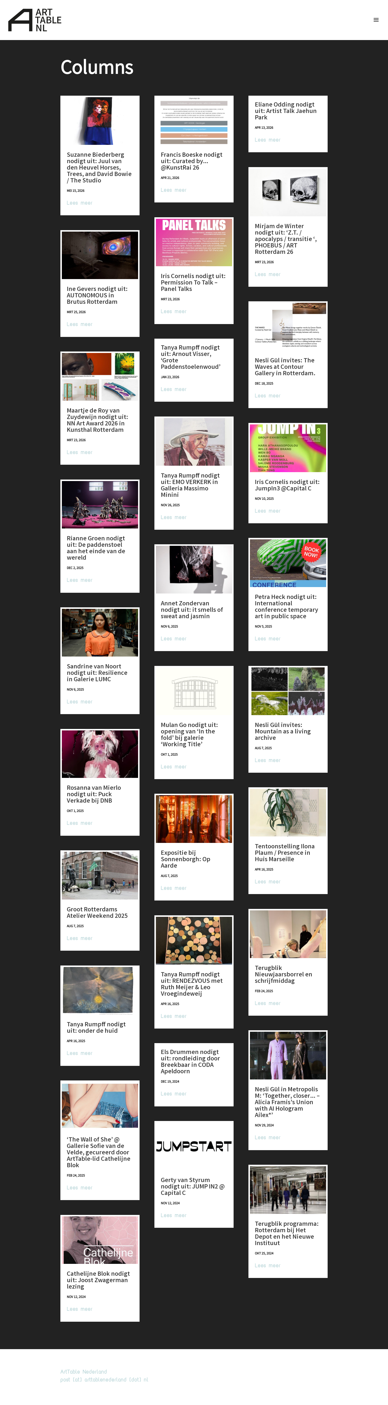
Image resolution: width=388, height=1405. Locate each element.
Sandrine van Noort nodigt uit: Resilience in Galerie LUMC (97, 673)
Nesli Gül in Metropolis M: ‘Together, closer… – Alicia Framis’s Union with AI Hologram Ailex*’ (287, 1102)
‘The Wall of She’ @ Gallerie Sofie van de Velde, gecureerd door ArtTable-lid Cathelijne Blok (98, 1153)
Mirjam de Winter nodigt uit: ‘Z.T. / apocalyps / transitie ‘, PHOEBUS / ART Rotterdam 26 (286, 239)
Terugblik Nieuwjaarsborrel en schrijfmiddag (283, 975)
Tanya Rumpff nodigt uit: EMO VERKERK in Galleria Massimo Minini (190, 486)
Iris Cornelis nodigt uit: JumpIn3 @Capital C (287, 486)
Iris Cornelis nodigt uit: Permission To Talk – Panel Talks (193, 283)
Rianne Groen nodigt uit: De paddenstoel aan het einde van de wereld (96, 548)
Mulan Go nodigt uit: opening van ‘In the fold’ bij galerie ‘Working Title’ (189, 735)
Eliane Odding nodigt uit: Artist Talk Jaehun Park (286, 112)
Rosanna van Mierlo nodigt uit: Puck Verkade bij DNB (94, 795)
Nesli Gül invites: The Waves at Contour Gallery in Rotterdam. (285, 367)
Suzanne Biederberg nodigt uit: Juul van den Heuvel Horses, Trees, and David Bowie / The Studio (99, 168)
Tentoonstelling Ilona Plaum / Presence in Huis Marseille (285, 853)
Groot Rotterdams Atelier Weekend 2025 (97, 913)
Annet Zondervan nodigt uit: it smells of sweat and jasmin (192, 610)
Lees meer (79, 202)
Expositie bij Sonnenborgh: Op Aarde (185, 860)
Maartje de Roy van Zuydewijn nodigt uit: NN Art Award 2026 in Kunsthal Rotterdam (97, 421)
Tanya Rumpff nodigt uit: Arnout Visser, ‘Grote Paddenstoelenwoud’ (190, 358)
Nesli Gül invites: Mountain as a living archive (283, 732)
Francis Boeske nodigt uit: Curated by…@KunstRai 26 (191, 162)
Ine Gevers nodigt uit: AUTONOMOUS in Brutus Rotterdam (97, 296)
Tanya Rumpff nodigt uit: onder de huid (96, 1028)
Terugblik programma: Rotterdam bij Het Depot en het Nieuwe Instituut (287, 1234)
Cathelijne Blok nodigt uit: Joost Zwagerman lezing (98, 1281)
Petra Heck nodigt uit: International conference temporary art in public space (286, 607)
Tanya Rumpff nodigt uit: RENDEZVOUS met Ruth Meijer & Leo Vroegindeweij (192, 984)
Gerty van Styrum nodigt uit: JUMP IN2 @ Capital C (193, 1187)
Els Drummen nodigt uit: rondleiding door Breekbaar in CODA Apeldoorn (190, 1062)
